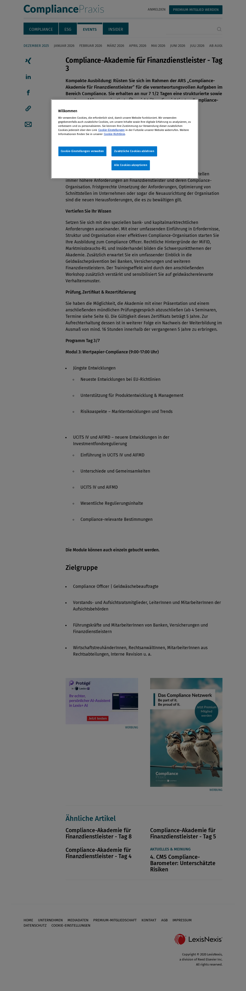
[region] (124, 139)
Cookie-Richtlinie (114, 134)
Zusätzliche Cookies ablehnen (134, 151)
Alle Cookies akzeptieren (131, 165)
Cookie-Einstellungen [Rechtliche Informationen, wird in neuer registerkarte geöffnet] (111, 130)
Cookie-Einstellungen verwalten (82, 151)
